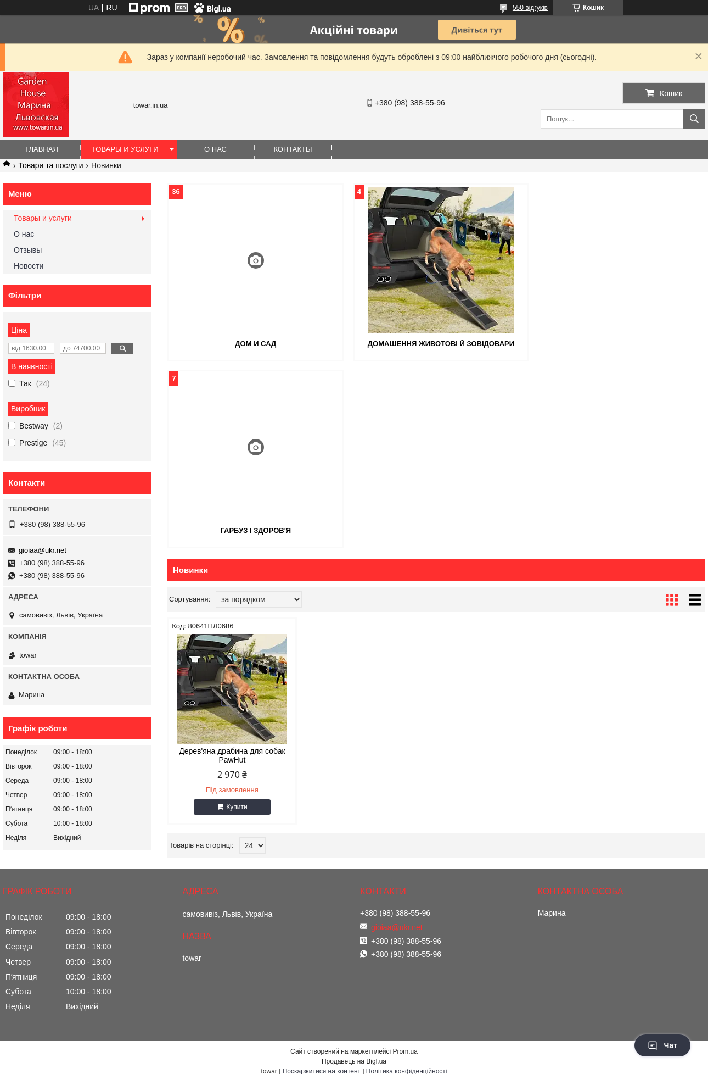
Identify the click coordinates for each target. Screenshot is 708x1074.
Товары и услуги (125, 149)
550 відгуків (530, 8)
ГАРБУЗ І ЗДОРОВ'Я (618, 344)
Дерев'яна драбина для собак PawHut (231, 568)
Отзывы (28, 250)
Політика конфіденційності (406, 1063)
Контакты (292, 149)
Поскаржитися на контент (322, 1063)
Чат (662, 1045)
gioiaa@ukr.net (42, 550)
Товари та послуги (50, 165)
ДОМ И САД (254, 344)
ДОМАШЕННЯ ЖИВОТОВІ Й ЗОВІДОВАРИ (436, 344)
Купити (236, 620)
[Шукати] (694, 119)
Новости (28, 265)
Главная (41, 149)
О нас (215, 149)
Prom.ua (405, 1044)
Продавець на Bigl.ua (354, 1054)
